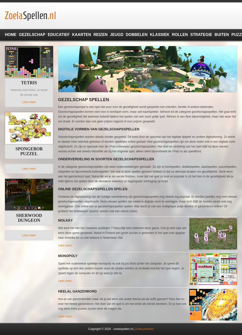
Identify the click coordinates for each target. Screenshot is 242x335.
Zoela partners (144, 329)
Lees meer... (66, 245)
